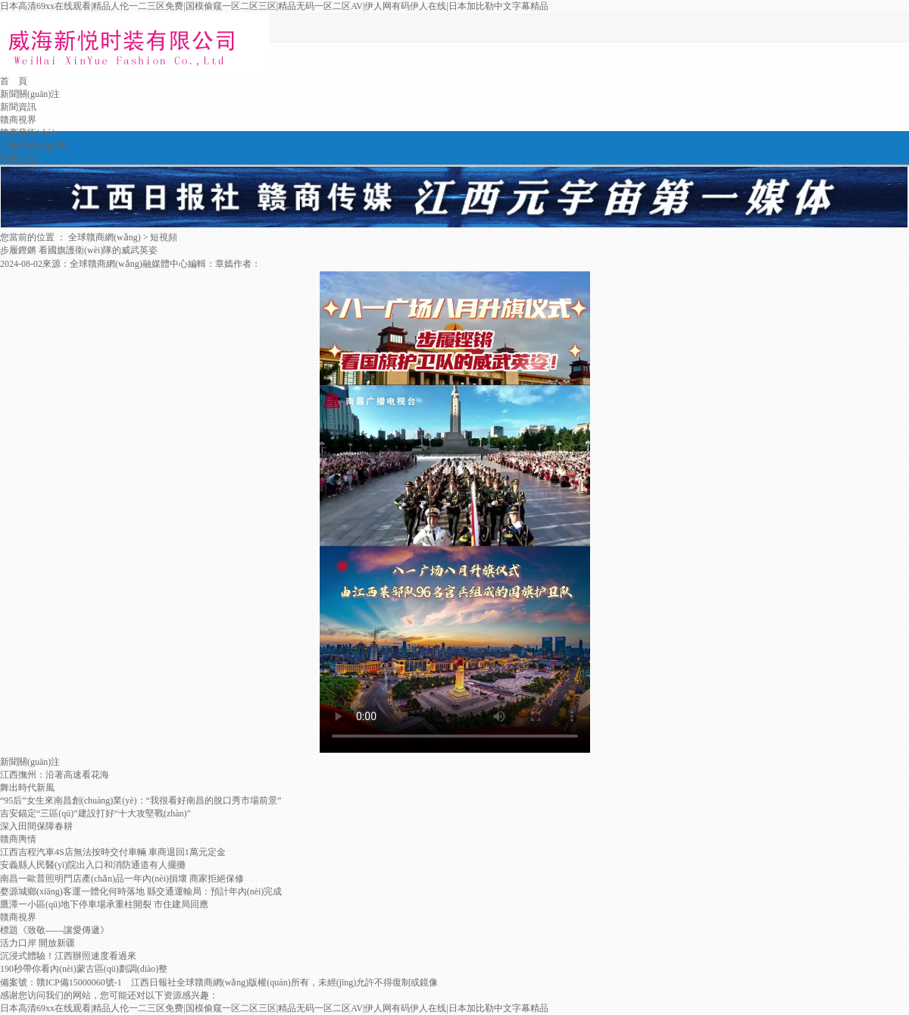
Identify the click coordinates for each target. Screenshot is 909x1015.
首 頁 (13, 81)
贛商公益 (18, 158)
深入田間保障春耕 (36, 826)
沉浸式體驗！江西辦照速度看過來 (68, 956)
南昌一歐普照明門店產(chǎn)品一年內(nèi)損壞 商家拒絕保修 (122, 878)
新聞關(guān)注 (30, 94)
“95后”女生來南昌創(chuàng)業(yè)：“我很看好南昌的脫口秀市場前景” (140, 800)
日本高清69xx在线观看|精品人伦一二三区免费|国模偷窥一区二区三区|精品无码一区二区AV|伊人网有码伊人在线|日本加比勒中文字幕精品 (274, 6)
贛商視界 (18, 119)
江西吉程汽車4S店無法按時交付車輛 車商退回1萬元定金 (113, 852)
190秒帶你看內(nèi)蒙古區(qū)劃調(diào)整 (83, 968)
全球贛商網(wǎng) (104, 237)
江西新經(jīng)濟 (33, 145)
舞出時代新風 (27, 787)
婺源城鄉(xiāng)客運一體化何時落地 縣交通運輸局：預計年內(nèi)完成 (141, 891)
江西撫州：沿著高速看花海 (54, 774)
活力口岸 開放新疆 (37, 943)
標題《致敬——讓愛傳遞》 (54, 930)
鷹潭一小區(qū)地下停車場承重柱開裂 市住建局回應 (104, 904)
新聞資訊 (18, 107)
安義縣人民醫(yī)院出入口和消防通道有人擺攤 (93, 865)
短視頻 (163, 237)
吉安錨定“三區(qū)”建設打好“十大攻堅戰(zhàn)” (95, 813)
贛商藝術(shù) (27, 132)
